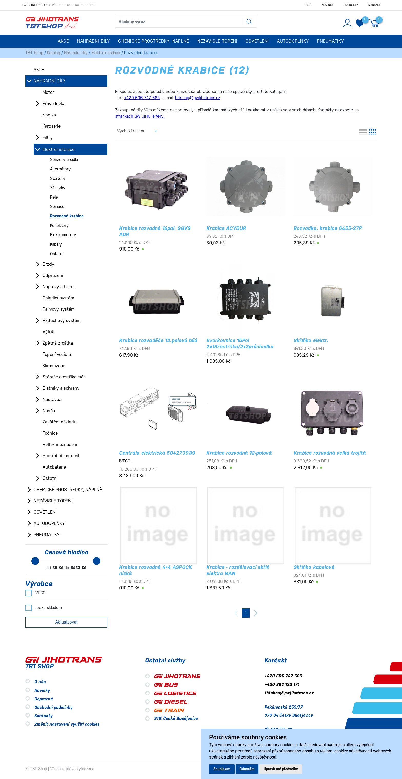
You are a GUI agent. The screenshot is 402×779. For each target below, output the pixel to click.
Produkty (351, 5)
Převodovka (54, 103)
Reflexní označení (60, 444)
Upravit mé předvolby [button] (281, 769)
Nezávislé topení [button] (217, 41)
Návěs (49, 410)
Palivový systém (59, 309)
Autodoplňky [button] (293, 41)
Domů (307, 5)
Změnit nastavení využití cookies (67, 724)
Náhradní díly (76, 52)
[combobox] (137, 131)
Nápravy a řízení (59, 286)
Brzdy (48, 264)
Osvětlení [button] (257, 41)
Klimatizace (54, 365)
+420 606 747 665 (283, 676)
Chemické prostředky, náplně (68, 489)
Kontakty (43, 715)
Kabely (56, 244)
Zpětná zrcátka (58, 343)
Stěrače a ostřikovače (64, 376)
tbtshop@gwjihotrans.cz (289, 693)
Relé (54, 197)
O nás (40, 682)
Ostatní (56, 253)
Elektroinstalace (106, 52)
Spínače (57, 206)
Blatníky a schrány (61, 388)
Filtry (48, 137)
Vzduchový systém (62, 320)
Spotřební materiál (61, 455)
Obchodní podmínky (53, 707)
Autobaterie (54, 467)
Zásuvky (57, 187)
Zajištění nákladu (59, 421)
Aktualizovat (66, 622)
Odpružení (53, 275)
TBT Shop (34, 52)
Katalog (53, 52)
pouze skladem (43, 608)
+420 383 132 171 (33, 5)
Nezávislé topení (53, 500)
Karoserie (52, 126)
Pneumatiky (47, 534)
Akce (63, 41)
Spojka (49, 114)
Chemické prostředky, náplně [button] (153, 41)
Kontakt (374, 5)
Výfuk (48, 331)
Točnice (50, 433)
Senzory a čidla (64, 159)
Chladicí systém (58, 297)
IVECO (35, 593)
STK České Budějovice (176, 718)
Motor (48, 92)
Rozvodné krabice (67, 216)
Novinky (328, 5)
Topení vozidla (57, 354)
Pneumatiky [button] (330, 41)
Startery (57, 178)
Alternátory (60, 169)
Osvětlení (45, 512)
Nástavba (52, 399)
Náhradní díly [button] (93, 41)
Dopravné (43, 699)
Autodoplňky (49, 523)
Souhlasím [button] (221, 769)
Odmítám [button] (247, 769)
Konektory (59, 225)
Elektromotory (63, 234)
